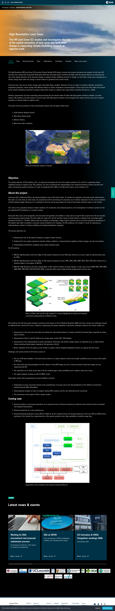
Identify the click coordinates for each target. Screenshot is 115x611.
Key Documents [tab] (28, 61)
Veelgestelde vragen (64, 604)
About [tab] (11, 61)
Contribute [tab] (58, 61)
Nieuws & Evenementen (37, 604)
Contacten (48, 603)
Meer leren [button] (67, 608)
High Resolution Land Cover (24, 7)
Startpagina (5, 7)
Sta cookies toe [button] (107, 608)
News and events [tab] (81, 61)
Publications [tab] (48, 61)
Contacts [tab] (68, 61)
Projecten (12, 7)
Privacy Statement (84, 604)
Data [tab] (18, 61)
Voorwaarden (75, 603)
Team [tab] (38, 61)
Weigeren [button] (97, 608)
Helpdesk (56, 603)
